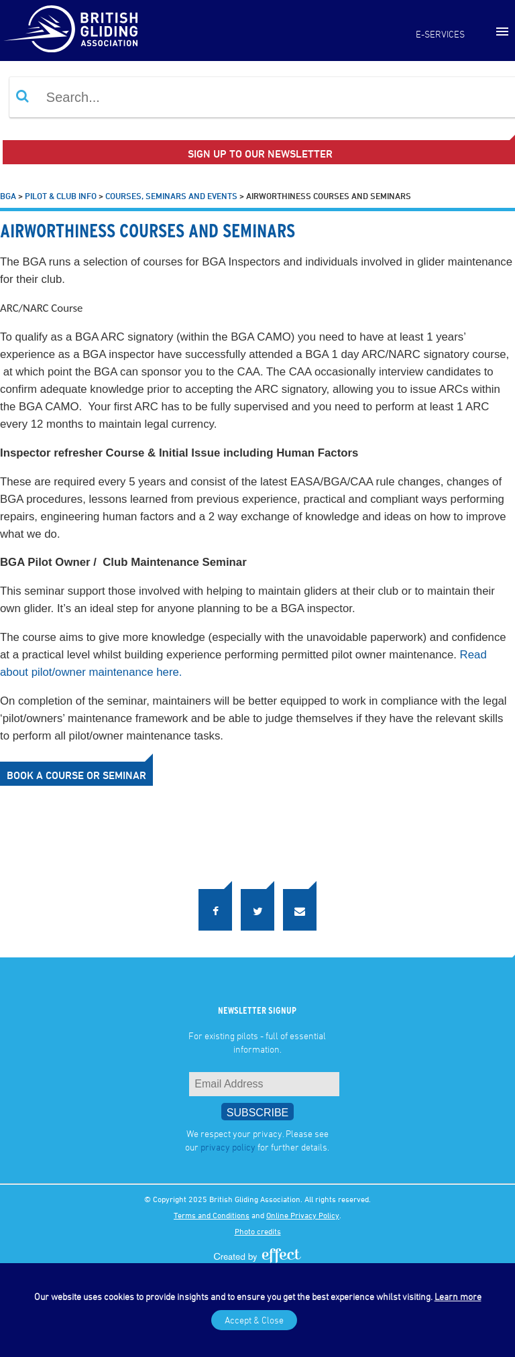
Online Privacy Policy (302, 1215)
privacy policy (228, 1147)
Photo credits (258, 1231)
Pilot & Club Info (61, 195)
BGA (8, 195)
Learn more (458, 1296)
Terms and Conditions (211, 1215)
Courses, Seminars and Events (171, 195)
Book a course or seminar (76, 775)
